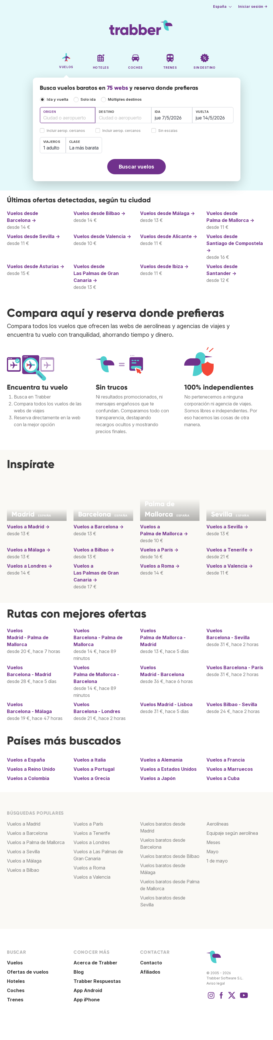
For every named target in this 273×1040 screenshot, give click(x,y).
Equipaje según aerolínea (232, 833)
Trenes (15, 999)
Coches (16, 990)
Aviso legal (215, 983)
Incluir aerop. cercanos (66, 131)
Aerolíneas (217, 824)
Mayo (212, 851)
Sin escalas (168, 131)
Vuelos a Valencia (92, 877)
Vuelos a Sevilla (23, 851)
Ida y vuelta (57, 99)
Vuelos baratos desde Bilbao (169, 856)
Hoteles (16, 981)
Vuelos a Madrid (23, 824)
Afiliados (150, 972)
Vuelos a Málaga (24, 861)
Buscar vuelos (136, 167)
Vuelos (234, 667)
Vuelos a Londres (92, 842)
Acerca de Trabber (95, 963)
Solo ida (88, 99)
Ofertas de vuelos (27, 972)
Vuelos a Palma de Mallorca (36, 842)
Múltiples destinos (125, 99)
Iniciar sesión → (252, 6)
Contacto (151, 963)
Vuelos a (28, 527)
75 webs (117, 87)
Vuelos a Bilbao (23, 870)
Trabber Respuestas (97, 981)
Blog (79, 972)
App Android (88, 990)
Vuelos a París (88, 824)
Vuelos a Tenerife (92, 833)
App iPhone (87, 999)
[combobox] (68, 115)
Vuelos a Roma (89, 868)
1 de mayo (217, 861)
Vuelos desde (99, 213)
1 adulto (51, 148)
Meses (213, 842)
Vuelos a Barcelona (27, 833)
